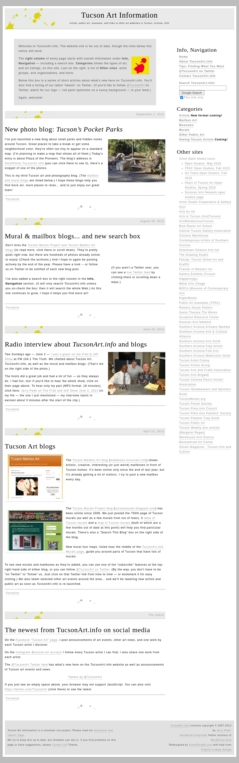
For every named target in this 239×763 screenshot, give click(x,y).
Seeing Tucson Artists (196, 139)
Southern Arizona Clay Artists (201, 346)
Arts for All (187, 211)
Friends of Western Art (196, 269)
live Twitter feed (139, 272)
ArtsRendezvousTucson (196, 221)
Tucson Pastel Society (195, 403)
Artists (184, 115)
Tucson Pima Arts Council (198, 408)
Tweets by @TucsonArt (85, 677)
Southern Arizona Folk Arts (199, 350)
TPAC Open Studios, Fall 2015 (207, 168)
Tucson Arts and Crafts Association (205, 370)
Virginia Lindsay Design (216, 749)
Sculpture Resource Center (199, 317)
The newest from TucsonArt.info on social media (77, 630)
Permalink (12, 199)
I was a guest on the (66, 354)
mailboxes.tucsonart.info (128, 460)
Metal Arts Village (192, 283)
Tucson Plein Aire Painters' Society (205, 413)
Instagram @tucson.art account (39, 652)
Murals (184, 130)
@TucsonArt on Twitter (92, 569)
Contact (197, 76)
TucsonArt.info (179, 725)
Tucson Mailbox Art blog (90, 460)
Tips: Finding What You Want (201, 66)
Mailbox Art (188, 120)
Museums (186, 125)
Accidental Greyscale (193, 735)
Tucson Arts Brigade (194, 374)
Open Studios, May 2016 (203, 163)
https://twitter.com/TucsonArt (26, 689)
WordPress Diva (221, 740)
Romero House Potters (196, 307)
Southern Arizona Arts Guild (199, 341)
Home (183, 56)
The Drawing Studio (193, 254)
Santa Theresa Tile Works (198, 312)
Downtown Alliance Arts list (199, 250)
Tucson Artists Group (194, 365)
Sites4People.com (200, 745)
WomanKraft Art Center (196, 442)
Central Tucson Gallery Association (205, 230)
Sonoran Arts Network (195, 322)
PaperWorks (188, 298)
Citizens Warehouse (194, 235)
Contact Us (59, 745)
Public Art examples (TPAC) (199, 302)
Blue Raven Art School (195, 226)
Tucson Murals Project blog (92, 508)
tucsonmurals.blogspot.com (135, 508)
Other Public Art (192, 134)
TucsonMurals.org (192, 398)
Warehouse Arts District (196, 437)
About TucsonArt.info (196, 61)
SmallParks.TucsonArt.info (24, 163)
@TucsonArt (135, 85)
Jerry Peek (224, 730)
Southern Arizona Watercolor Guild (205, 355)
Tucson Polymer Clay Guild (199, 418)
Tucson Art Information (119, 15)
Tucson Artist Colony (194, 360)
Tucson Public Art (192, 422)
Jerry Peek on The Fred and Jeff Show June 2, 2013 (59, 390)
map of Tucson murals (114, 522)
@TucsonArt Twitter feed (29, 664)
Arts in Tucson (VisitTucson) (200, 216)
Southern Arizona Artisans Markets (205, 326)
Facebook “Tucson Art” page (36, 640)
